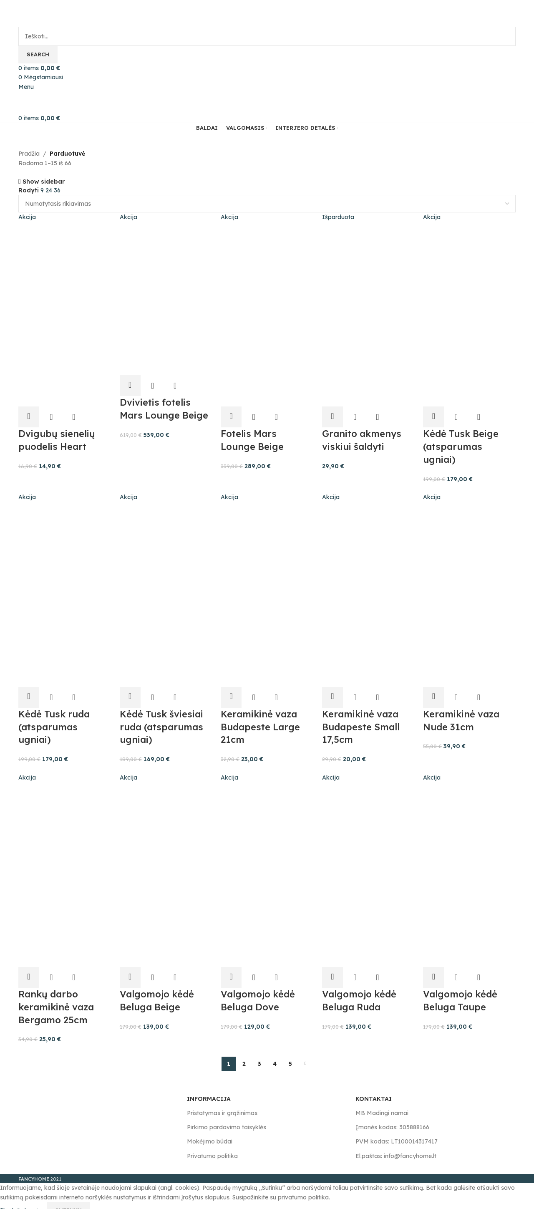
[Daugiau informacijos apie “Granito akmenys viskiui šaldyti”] (334, 411)
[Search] (267, 36)
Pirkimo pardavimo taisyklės (226, 1117)
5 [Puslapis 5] (290, 1053)
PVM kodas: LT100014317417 (396, 1131)
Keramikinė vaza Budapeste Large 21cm (262, 718)
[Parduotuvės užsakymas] (267, 203)
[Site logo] (53, 13)
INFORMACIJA (209, 1088)
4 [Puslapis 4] (275, 1053)
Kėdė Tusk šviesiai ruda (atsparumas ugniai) (162, 718)
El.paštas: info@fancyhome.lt (395, 1145)
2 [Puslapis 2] (244, 1053)
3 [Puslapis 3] (259, 1053)
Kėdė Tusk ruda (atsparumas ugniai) (54, 718)
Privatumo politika (212, 1145)
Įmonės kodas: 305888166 (392, 1117)
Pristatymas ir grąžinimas (222, 1102)
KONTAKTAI (373, 1088)
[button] (28, 411)
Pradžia (29, 153)
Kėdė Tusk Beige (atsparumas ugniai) (464, 440)
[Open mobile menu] (26, 87)
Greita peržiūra (51, 411)
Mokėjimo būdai (209, 1131)
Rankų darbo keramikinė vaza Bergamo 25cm (56, 996)
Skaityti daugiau (23, 1200)
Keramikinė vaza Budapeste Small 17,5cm (363, 718)
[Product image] (63, 355)
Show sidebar (44, 181)
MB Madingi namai (381, 1102)
